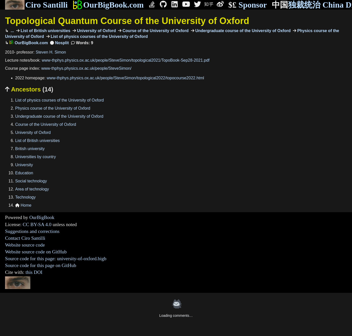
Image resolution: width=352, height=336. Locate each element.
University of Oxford (96, 31)
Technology (25, 197)
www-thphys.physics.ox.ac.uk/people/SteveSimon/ (86, 68)
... (11, 31)
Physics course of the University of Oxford (52, 108)
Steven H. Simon (51, 52)
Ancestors (29, 89)
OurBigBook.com (108, 5)
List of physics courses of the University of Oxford (99, 36)
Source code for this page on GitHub (40, 265)
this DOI (34, 272)
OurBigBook (41, 217)
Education (24, 173)
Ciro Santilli (36, 5)
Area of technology (32, 189)
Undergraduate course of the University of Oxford (242, 31)
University (24, 165)
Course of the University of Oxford (155, 31)
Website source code (25, 245)
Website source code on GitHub (36, 251)
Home (23, 205)
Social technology (31, 181)
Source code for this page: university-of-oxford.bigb (55, 258)
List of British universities (44, 31)
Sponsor (247, 5)
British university (30, 149)
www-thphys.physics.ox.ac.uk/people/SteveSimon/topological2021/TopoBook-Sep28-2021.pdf (126, 60)
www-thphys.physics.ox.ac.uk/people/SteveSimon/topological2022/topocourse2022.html (125, 78)
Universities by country (35, 157)
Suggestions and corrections (32, 231)
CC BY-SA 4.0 (37, 224)
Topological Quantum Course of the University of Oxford (127, 21)
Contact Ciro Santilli (25, 238)
